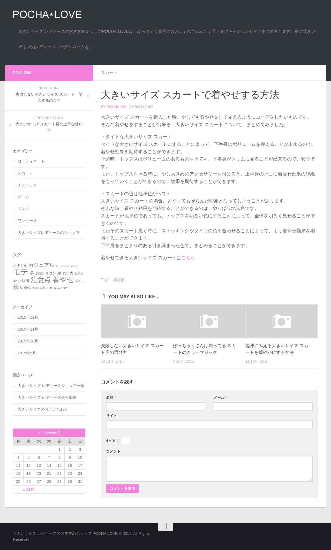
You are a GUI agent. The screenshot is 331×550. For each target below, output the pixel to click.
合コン (50, 273)
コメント (113, 451)
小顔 (21, 281)
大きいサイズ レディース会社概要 (47, 397)
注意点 (41, 279)
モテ (20, 272)
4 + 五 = (118, 441)
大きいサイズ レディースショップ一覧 (51, 385)
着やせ (119, 280)
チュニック (27, 185)
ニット (75, 265)
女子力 (68, 273)
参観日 (39, 273)
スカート (109, 73)
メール (220, 397)
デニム (23, 197)
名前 (111, 397)
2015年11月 (28, 329)
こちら (188, 257)
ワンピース (27, 220)
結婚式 (25, 288)
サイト (111, 416)
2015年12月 (28, 317)
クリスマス (62, 265)
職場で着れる (40, 287)
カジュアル (41, 265)
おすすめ (20, 265)
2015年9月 (27, 353)
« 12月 (28, 489)
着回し (80, 280)
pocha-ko (116, 107)
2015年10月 (28, 341)
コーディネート (31, 161)
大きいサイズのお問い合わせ (43, 409)
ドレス (23, 209)
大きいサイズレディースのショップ (49, 232)
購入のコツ (61, 287)
